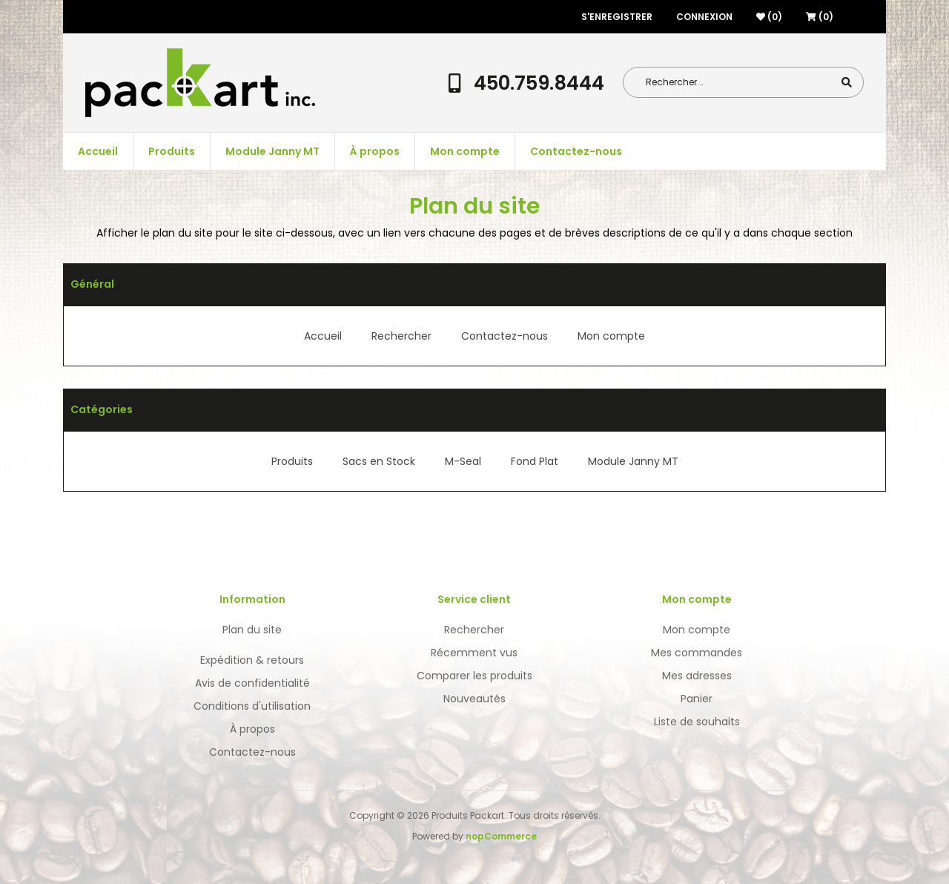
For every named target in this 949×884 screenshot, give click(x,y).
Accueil (98, 151)
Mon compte (465, 151)
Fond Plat (534, 461)
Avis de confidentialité (252, 683)
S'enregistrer (616, 16)
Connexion (704, 16)
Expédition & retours (252, 660)
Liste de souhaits (697, 721)
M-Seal (463, 461)
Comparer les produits (474, 675)
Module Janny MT (272, 151)
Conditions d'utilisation (252, 706)
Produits (171, 151)
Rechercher (401, 336)
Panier (696, 698)
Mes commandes (696, 652)
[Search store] (738, 82)
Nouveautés (474, 698)
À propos (375, 151)
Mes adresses (697, 675)
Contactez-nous (576, 151)
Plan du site (252, 629)
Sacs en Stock (379, 461)
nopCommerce (501, 836)
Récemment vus (474, 652)
